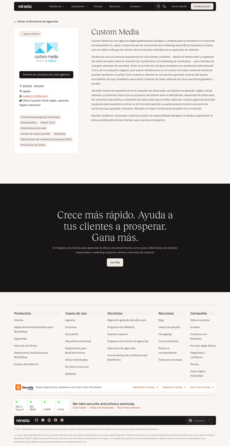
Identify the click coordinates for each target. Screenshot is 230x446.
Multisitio (70, 374)
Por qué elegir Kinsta (203, 345)
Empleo (195, 327)
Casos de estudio (169, 327)
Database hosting (172, 387)
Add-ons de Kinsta (25, 345)
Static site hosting (200, 387)
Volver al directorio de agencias (36, 21)
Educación (71, 334)
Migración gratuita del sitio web (126, 320)
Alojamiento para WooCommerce (75, 350)
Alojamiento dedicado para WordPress (31, 355)
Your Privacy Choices (128, 407)
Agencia (70, 320)
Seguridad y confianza (197, 355)
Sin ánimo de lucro (77, 366)
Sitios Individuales (76, 359)
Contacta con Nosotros (198, 336)
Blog (161, 320)
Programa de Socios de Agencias (127, 341)
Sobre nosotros (200, 320)
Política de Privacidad (102, 407)
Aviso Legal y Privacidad (198, 373)
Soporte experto (117, 334)
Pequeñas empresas (78, 341)
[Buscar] (164, 6)
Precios (18, 320)
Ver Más (115, 262)
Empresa (71, 327)
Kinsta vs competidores (167, 350)
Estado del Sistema (26, 364)
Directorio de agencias (121, 348)
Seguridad (20, 338)
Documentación (168, 341)
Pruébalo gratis (202, 6)
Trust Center (79, 407)
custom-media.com (35, 96)
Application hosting (143, 387)
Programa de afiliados (120, 327)
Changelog (164, 334)
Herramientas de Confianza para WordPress (127, 357)
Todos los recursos (170, 359)
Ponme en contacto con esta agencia (46, 74)
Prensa (194, 364)
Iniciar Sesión (179, 6)
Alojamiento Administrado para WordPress (33, 329)
